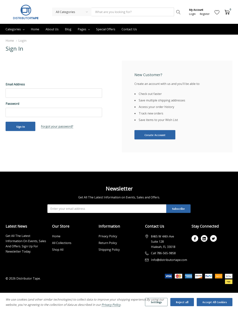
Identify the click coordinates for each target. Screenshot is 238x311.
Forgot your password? (57, 126)
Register (205, 14)
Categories (13, 29)
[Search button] (178, 12)
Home (56, 236)
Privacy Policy (108, 236)
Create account (154, 135)
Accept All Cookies (214, 302)
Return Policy (108, 243)
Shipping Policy (109, 250)
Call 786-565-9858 (163, 253)
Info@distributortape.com (169, 260)
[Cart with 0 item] (227, 12)
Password (12, 104)
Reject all (182, 302)
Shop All (57, 250)
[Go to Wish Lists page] (217, 12)
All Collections (61, 243)
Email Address (15, 84)
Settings (156, 302)
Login (192, 14)
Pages (82, 29)
